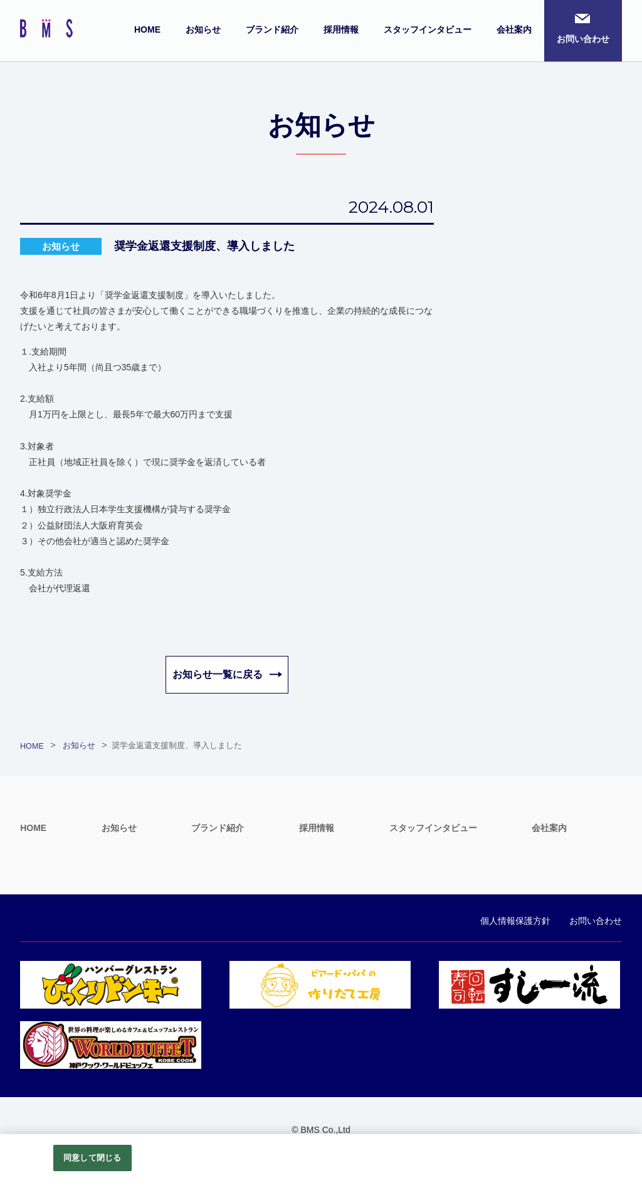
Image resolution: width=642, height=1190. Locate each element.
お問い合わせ (583, 39)
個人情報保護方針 (515, 921)
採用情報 (341, 29)
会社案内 (514, 29)
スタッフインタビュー (427, 29)
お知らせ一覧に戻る (217, 674)
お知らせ (203, 29)
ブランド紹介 (272, 29)
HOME (147, 29)
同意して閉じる (92, 1157)
